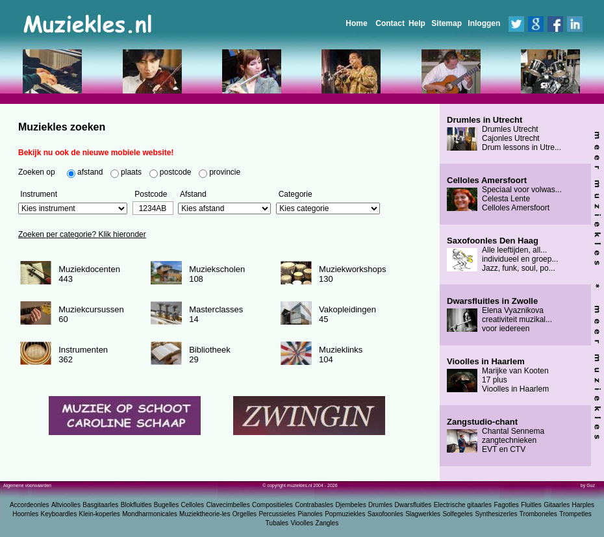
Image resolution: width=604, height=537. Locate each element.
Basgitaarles (100, 504)
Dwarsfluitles (413, 504)
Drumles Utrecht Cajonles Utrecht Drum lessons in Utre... (504, 134)
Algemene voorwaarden (27, 485)
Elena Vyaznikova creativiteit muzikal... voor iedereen (499, 315)
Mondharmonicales (149, 514)
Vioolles (301, 523)
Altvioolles (66, 504)
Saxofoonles (385, 514)
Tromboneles (538, 514)
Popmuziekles (345, 514)
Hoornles (25, 514)
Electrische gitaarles (463, 504)
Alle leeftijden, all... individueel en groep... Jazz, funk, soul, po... (502, 254)
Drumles (380, 504)
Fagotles (506, 504)
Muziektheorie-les (204, 514)
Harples (583, 504)
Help (417, 23)
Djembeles (350, 504)
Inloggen (484, 23)
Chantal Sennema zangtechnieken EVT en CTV (495, 436)
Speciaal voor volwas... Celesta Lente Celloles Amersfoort (504, 194)
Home (356, 23)
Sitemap (446, 23)
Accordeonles (29, 504)
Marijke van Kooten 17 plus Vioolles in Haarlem (498, 375)
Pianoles (309, 514)
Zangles (327, 523)
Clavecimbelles (227, 504)
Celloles (193, 504)
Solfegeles (457, 514)
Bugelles (166, 504)
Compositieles (272, 504)
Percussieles (277, 514)
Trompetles (575, 514)
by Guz (588, 485)
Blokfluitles (136, 504)
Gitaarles (557, 504)
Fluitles (531, 504)
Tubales (277, 523)
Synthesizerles (496, 514)
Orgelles (245, 514)
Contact (390, 23)
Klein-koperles (99, 514)
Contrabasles (314, 504)
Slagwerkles (422, 514)
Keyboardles (59, 514)
